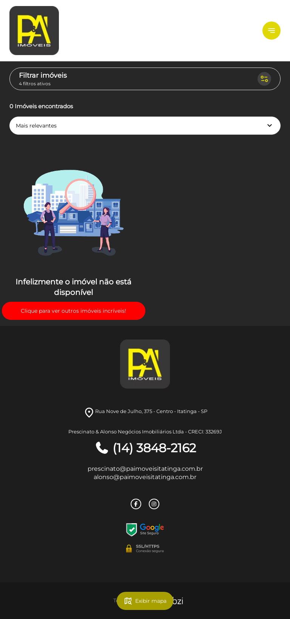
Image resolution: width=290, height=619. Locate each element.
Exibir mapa (145, 601)
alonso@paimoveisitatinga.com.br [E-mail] (145, 477)
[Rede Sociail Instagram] (154, 504)
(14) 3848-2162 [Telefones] (145, 448)
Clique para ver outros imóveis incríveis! (73, 310)
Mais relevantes (145, 125)
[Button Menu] (271, 31)
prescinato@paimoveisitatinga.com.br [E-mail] (145, 468)
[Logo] (54, 30)
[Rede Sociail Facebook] (136, 504)
